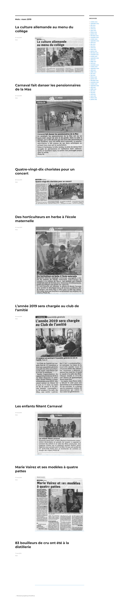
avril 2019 (93, 94)
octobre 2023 (93, 22)
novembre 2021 (94, 54)
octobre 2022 (93, 39)
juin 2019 (92, 91)
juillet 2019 (93, 89)
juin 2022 (92, 44)
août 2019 (93, 87)
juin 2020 (92, 73)
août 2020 (93, 70)
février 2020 (93, 77)
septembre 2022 (94, 41)
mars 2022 (93, 49)
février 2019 (93, 97)
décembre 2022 (94, 35)
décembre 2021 (94, 53)
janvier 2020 (93, 79)
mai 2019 (92, 92)
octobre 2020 (93, 66)
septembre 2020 (94, 68)
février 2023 (93, 32)
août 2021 (93, 60)
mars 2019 (93, 96)
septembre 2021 (94, 58)
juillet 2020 (93, 72)
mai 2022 (92, 46)
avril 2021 (93, 63)
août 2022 (93, 42)
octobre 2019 (93, 84)
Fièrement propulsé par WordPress (26, 596)
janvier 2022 (93, 51)
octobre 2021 (93, 56)
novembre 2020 (94, 65)
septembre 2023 (94, 23)
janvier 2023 (93, 34)
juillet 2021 (93, 61)
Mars (16, 39)
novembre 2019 (94, 82)
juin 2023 (92, 25)
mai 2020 (92, 75)
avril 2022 (93, 47)
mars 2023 (93, 30)
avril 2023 (93, 28)
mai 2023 (92, 27)
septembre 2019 (94, 85)
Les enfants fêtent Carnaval (38, 406)
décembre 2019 (94, 80)
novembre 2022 (94, 37)
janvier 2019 (93, 99)
